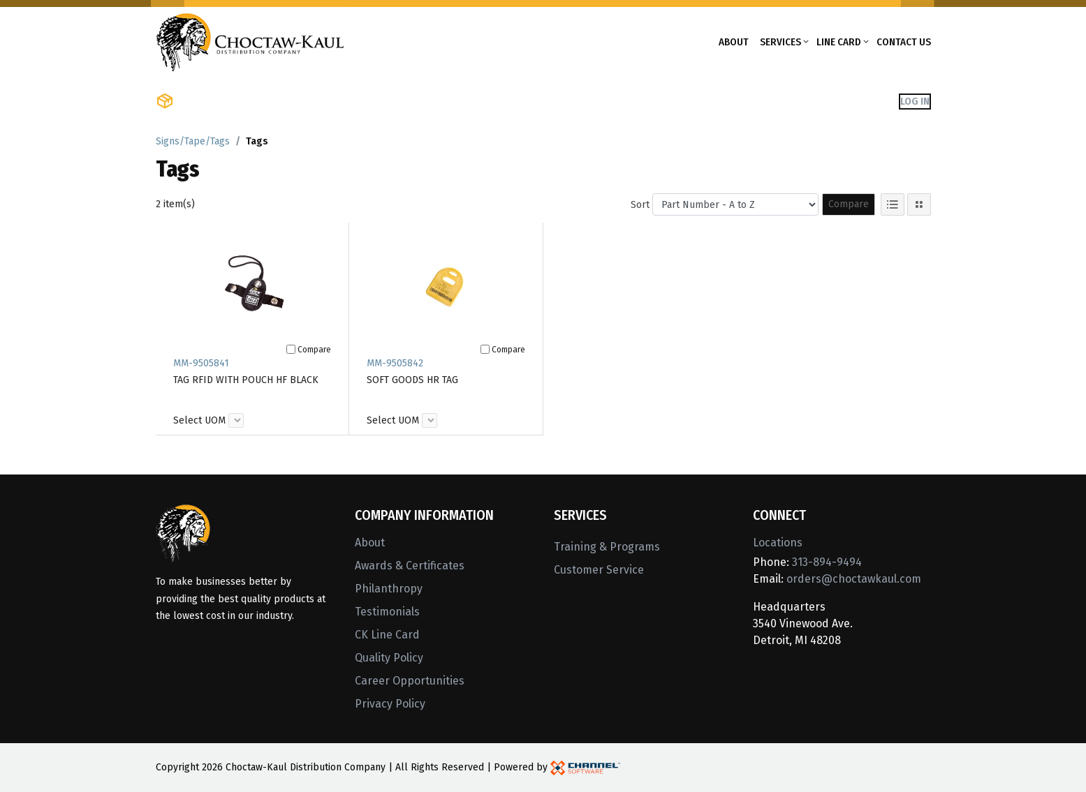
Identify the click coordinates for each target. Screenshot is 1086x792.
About (734, 42)
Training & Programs (607, 546)
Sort (640, 205)
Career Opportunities (409, 680)
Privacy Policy (390, 703)
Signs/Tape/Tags (193, 141)
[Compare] (290, 349)
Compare (848, 204)
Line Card (838, 42)
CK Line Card (387, 634)
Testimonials (387, 611)
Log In (915, 101)
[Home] (250, 40)
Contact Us (903, 42)
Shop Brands (316, 101)
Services (780, 42)
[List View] (892, 204)
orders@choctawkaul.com (853, 578)
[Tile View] (919, 204)
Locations (777, 542)
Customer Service (599, 569)
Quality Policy (389, 657)
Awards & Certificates (409, 565)
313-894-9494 (827, 562)
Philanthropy (389, 588)
